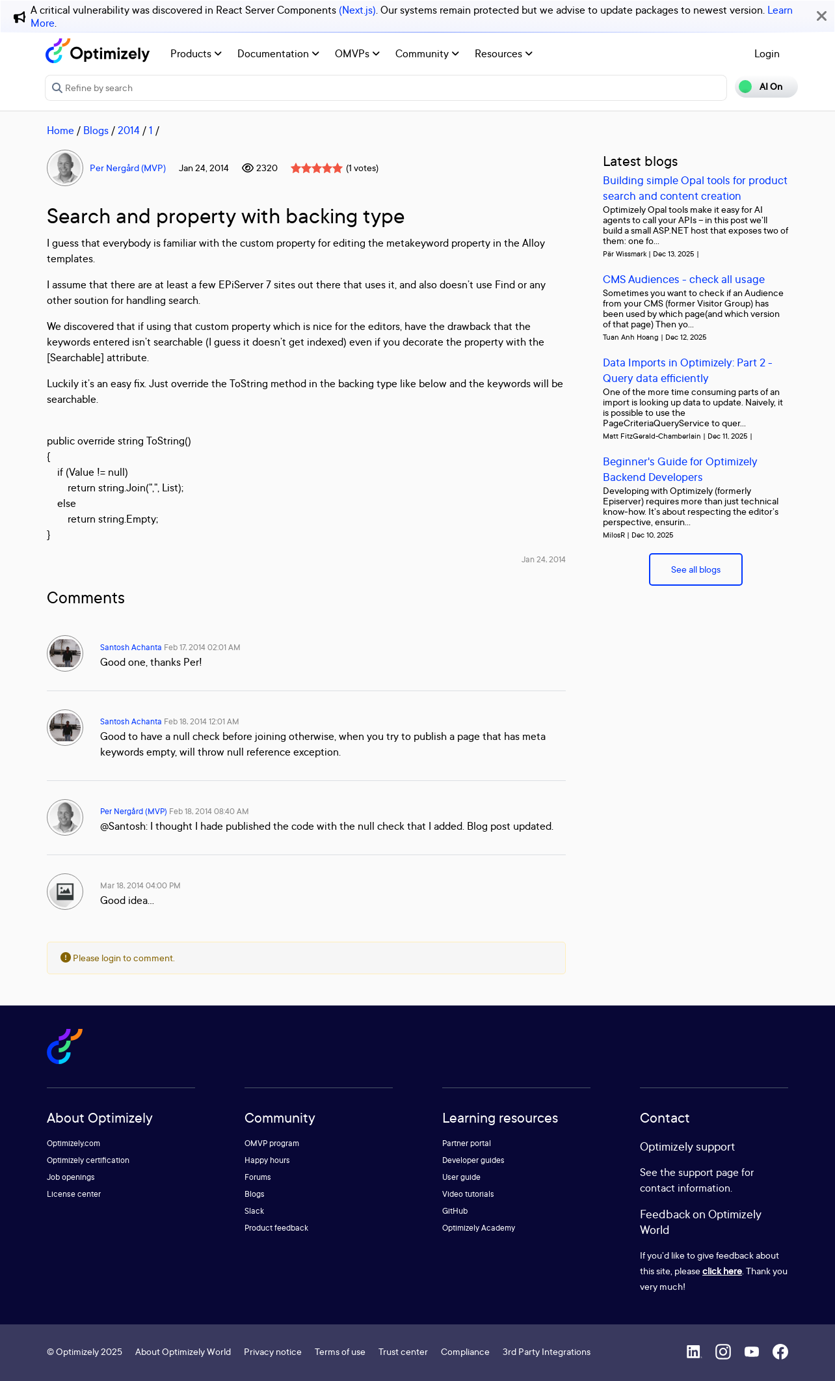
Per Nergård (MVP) (128, 167)
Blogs (96, 130)
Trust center (403, 1351)
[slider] (317, 168)
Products (196, 53)
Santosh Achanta (131, 647)
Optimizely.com (73, 1143)
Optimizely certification (88, 1160)
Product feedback (276, 1227)
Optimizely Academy (478, 1227)
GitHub (455, 1210)
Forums (258, 1177)
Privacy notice (273, 1351)
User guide (461, 1177)
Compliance (465, 1351)
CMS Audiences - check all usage (684, 278)
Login (767, 53)
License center (74, 1193)
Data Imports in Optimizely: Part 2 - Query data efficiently (688, 370)
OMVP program (272, 1143)
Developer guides (473, 1160)
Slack (254, 1210)
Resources (504, 53)
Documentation (278, 53)
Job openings (71, 1177)
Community (427, 53)
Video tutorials (468, 1193)
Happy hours (267, 1160)
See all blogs (696, 569)
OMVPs (357, 53)
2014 (129, 130)
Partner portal (466, 1143)
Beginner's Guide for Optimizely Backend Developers (680, 469)
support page (708, 1172)
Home (60, 130)
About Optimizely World (183, 1351)
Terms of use (340, 1351)
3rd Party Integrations (546, 1351)
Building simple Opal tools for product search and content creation (695, 187)
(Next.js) (357, 10)
